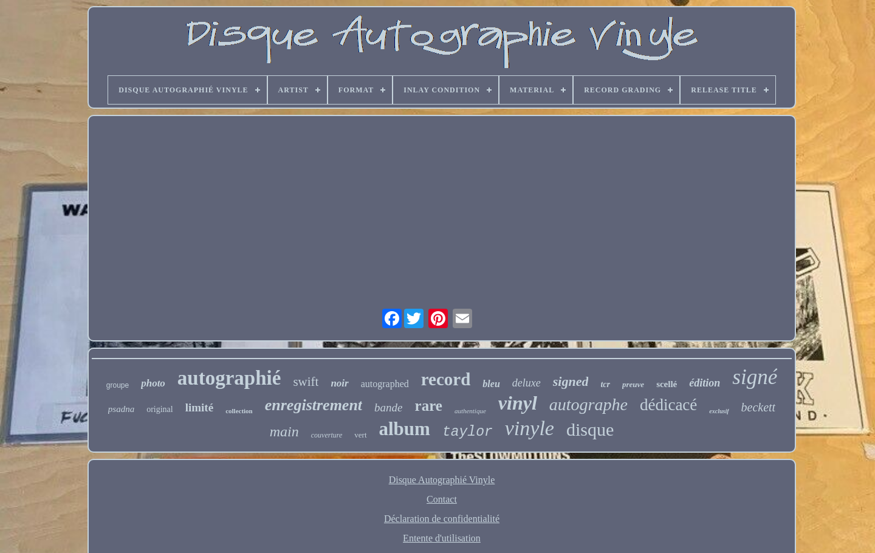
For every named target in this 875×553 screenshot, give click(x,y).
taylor (467, 432)
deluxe (526, 383)
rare (428, 405)
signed (571, 381)
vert (360, 434)
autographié (229, 378)
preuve (633, 384)
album (404, 428)
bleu (490, 384)
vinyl (517, 403)
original (159, 409)
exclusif (719, 411)
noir (339, 383)
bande (388, 407)
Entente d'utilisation (442, 538)
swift (305, 381)
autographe (588, 404)
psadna (121, 409)
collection (239, 410)
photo (153, 383)
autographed (385, 384)
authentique (470, 410)
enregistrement (313, 405)
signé (754, 377)
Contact (442, 499)
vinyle (529, 428)
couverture (327, 435)
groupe (117, 385)
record (446, 379)
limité (199, 407)
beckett (758, 407)
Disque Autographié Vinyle (442, 480)
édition (704, 383)
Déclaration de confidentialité (441, 519)
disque (590, 429)
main (284, 431)
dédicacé (668, 405)
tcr (605, 384)
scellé (666, 384)
